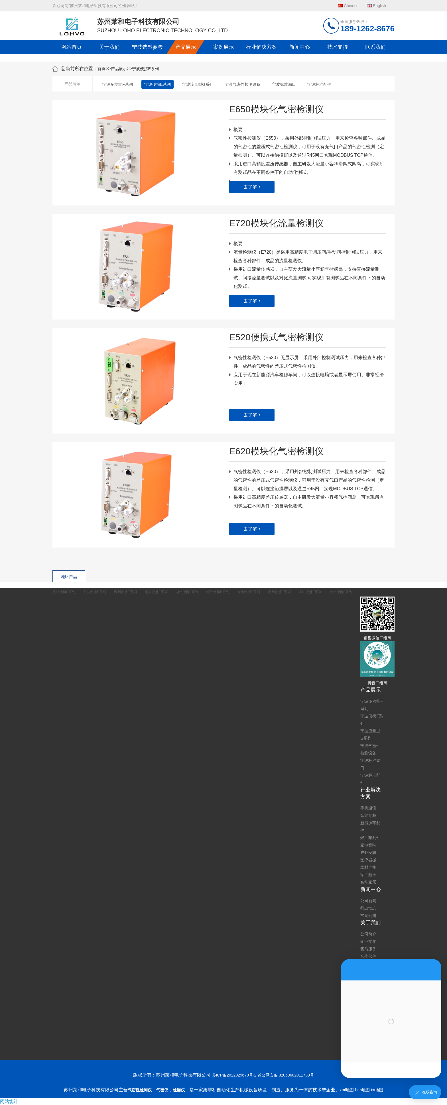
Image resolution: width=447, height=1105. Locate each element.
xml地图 (347, 1090)
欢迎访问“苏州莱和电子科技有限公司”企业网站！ (95, 5)
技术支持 (337, 47)
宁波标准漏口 (284, 84)
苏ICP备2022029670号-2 (234, 1075)
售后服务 (368, 949)
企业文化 (368, 941)
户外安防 (368, 852)
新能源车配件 (370, 827)
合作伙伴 (368, 956)
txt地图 (377, 1090)
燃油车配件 (370, 837)
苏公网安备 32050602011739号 (286, 1075)
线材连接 (368, 867)
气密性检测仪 (140, 1090)
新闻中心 (299, 47)
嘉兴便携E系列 (156, 592)
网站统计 (9, 1101)
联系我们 (375, 47)
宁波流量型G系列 (197, 84)
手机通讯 (368, 808)
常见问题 (368, 915)
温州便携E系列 (125, 592)
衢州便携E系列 (279, 592)
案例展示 (223, 47)
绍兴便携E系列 (217, 592)
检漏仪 (179, 1090)
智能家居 (368, 882)
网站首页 (71, 47)
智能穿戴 (368, 815)
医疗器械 (368, 860)
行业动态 (368, 908)
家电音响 (368, 845)
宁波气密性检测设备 (243, 84)
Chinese (351, 5)
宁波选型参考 (147, 47)
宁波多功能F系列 (117, 84)
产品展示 (185, 47)
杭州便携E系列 (63, 592)
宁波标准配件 (319, 84)
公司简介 (368, 934)
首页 (101, 68)
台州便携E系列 (341, 592)
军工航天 (368, 874)
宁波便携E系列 (145, 68)
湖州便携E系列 (187, 592)
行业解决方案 (261, 47)
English (379, 5)
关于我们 (109, 47)
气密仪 (162, 1090)
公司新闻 (368, 900)
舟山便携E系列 (310, 592)
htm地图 (362, 1090)
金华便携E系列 (248, 592)
